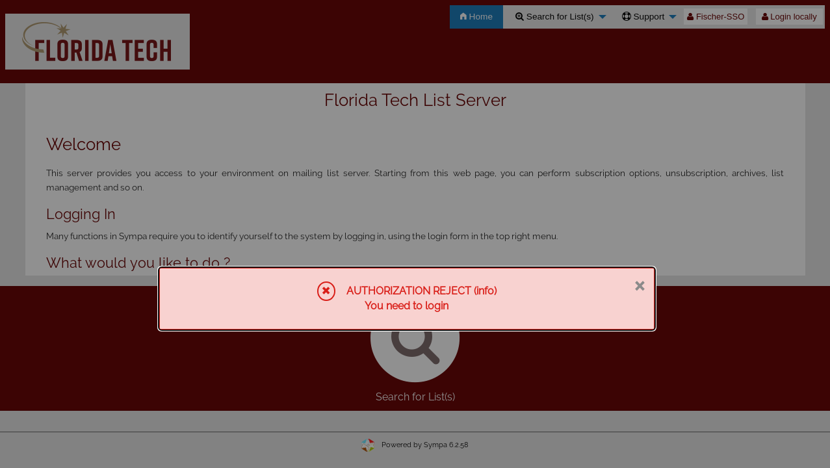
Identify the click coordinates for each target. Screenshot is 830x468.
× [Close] (639, 284)
